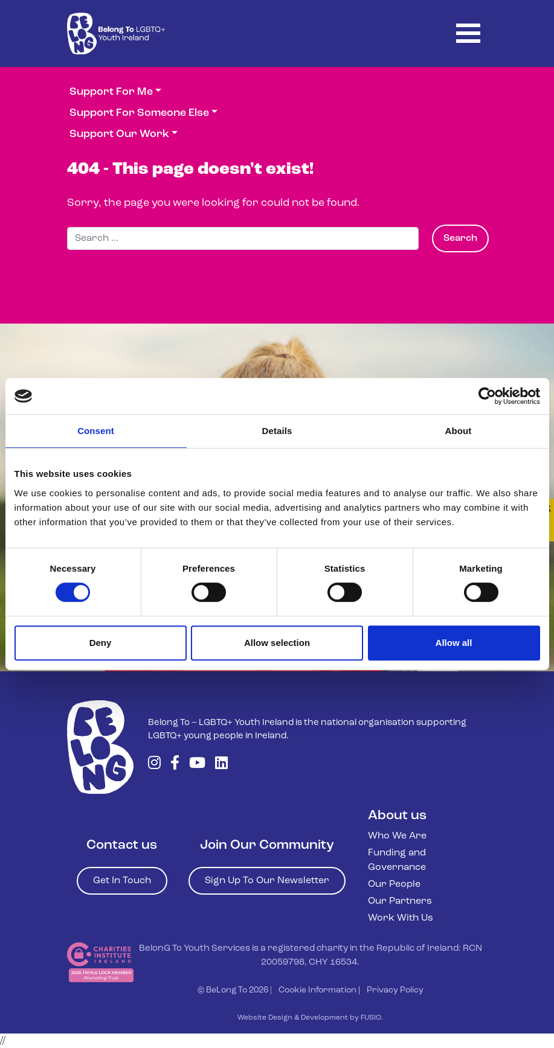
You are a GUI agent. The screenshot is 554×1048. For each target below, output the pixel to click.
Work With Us (400, 918)
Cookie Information (317, 990)
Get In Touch (122, 881)
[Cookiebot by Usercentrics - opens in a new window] (487, 396)
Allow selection (277, 642)
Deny (100, 642)
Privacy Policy (395, 990)
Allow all (454, 642)
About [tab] (458, 431)
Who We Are (397, 836)
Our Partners (400, 901)
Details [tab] (277, 431)
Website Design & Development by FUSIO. (310, 1017)
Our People (394, 884)
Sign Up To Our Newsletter (267, 881)
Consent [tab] (95, 431)
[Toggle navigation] (468, 33)
